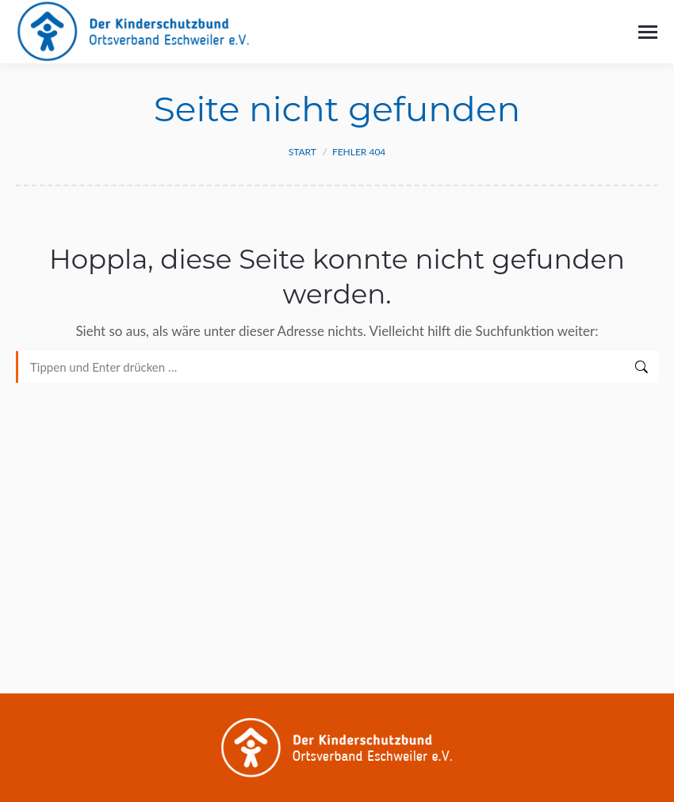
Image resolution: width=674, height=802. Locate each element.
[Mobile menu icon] (648, 32)
